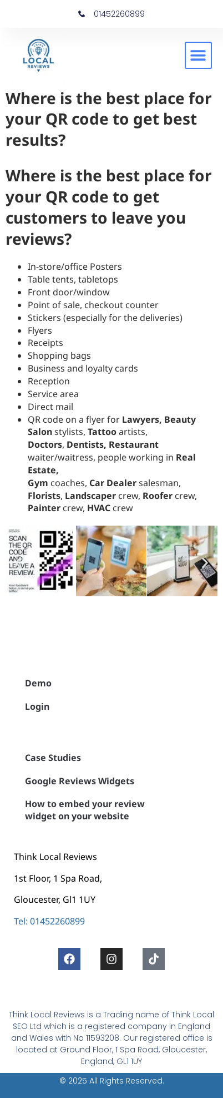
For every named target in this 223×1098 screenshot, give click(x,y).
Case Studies (53, 757)
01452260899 (57, 921)
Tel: (21, 921)
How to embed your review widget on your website (85, 810)
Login (37, 706)
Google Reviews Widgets (79, 781)
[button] (198, 55)
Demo (38, 683)
